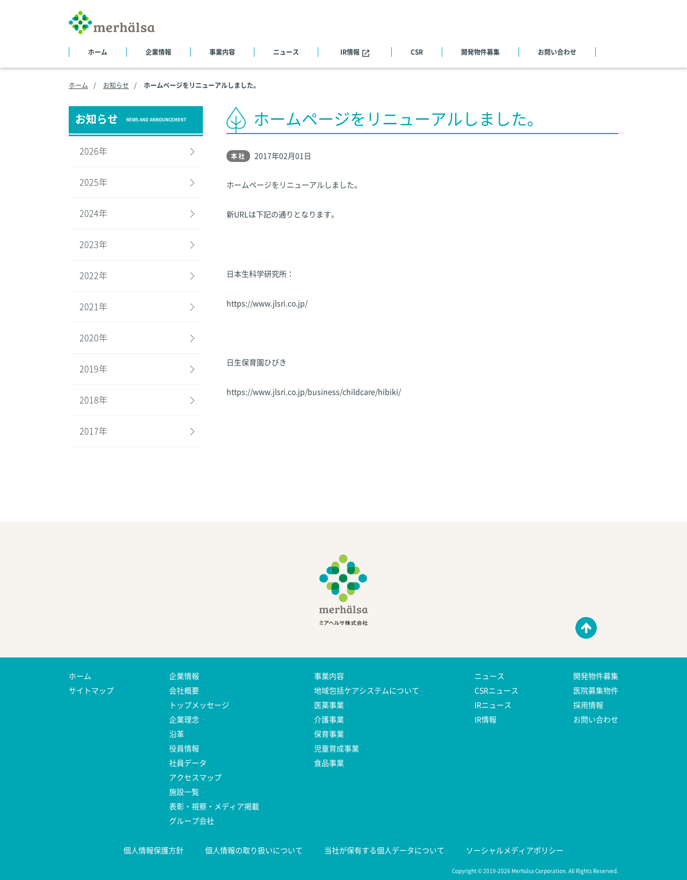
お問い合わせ (557, 52)
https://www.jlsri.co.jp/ (267, 303)
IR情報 (354, 52)
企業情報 (158, 52)
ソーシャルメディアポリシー (515, 850)
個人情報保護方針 (153, 850)
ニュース (286, 52)
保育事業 (329, 733)
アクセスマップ (195, 777)
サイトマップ (91, 690)
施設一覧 (184, 791)
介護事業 (329, 719)
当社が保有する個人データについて (384, 850)
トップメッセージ (199, 704)
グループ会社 (191, 820)
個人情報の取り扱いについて (254, 850)
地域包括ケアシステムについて (366, 690)
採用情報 (588, 704)
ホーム (97, 52)
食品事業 (329, 762)
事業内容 (222, 52)
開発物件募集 (480, 52)
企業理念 (184, 719)
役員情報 (184, 748)
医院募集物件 (595, 690)
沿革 (176, 733)
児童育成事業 (336, 748)
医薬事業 (329, 704)
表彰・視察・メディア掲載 (214, 806)
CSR (417, 52)
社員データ (188, 762)
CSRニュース (496, 690)
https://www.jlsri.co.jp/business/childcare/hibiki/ (313, 391)
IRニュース (492, 704)
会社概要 (184, 690)
